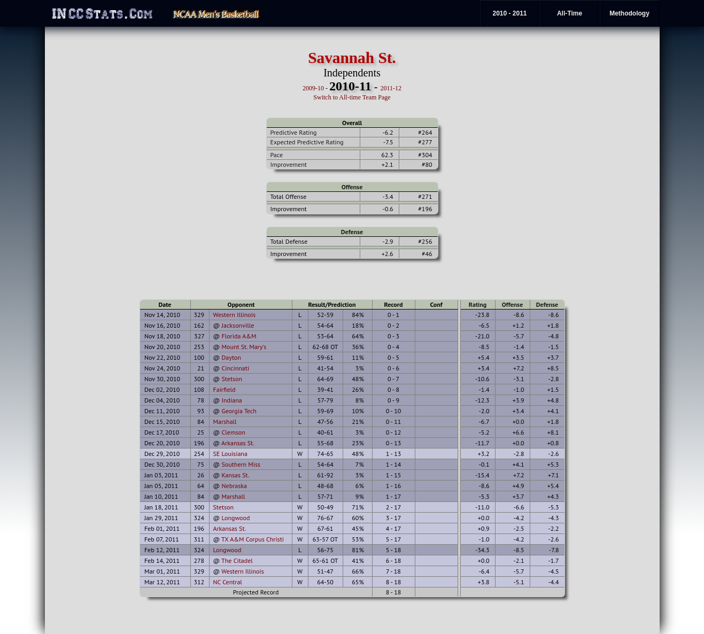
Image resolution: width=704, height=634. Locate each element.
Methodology (629, 13)
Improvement (288, 164)
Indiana (231, 400)
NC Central (227, 582)
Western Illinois (234, 315)
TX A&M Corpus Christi (252, 539)
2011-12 (390, 88)
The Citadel (237, 560)
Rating (478, 304)
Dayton (231, 357)
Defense (352, 232)
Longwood (235, 518)
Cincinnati (235, 368)
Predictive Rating (293, 132)
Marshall (225, 421)
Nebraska (233, 486)
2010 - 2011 (509, 13)
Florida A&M (238, 336)
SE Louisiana (230, 454)
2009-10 (313, 88)
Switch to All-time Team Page (351, 97)
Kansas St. (235, 475)
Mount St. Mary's (243, 347)
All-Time (569, 13)
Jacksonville (237, 325)
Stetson (231, 379)
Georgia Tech (238, 411)
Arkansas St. (237, 443)
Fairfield (224, 389)
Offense (352, 187)
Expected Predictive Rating (307, 142)
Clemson (233, 432)
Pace (276, 155)
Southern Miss (240, 464)
